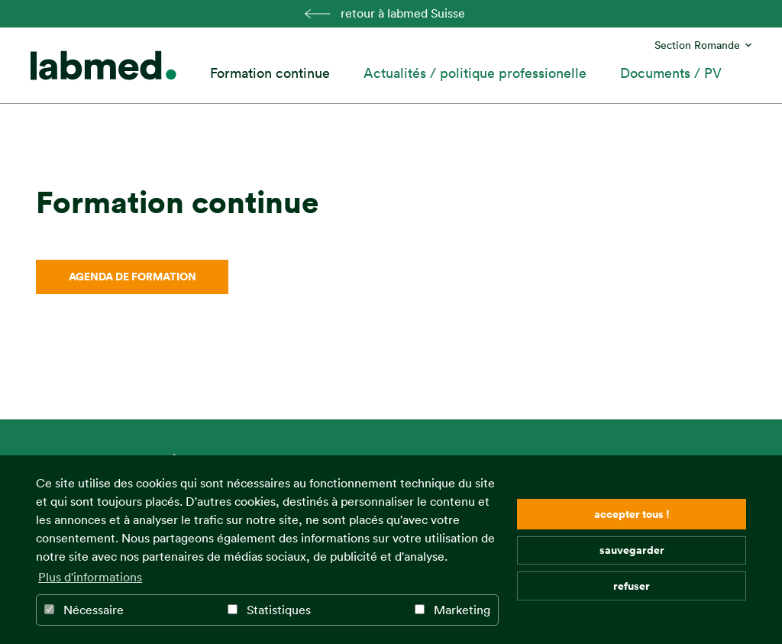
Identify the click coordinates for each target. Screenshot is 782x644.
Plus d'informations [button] (90, 576)
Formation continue (270, 72)
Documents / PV (671, 72)
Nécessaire (84, 609)
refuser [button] (631, 586)
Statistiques (269, 609)
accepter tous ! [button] (632, 514)
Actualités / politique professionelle (475, 72)
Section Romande (697, 44)
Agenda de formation (132, 276)
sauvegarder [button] (631, 550)
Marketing (452, 609)
